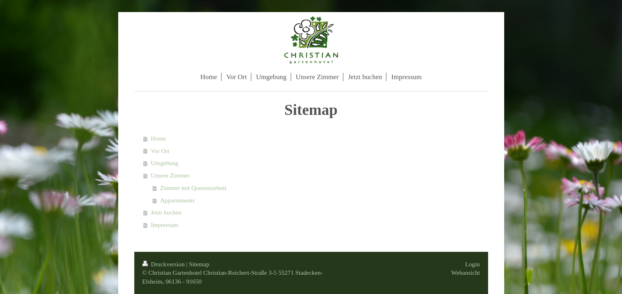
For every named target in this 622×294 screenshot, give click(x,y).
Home (158, 138)
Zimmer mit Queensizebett (193, 187)
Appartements (177, 200)
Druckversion (164, 264)
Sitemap (199, 264)
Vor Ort (160, 150)
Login (472, 264)
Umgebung (164, 162)
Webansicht (465, 272)
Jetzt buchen (166, 212)
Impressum (164, 224)
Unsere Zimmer (170, 175)
